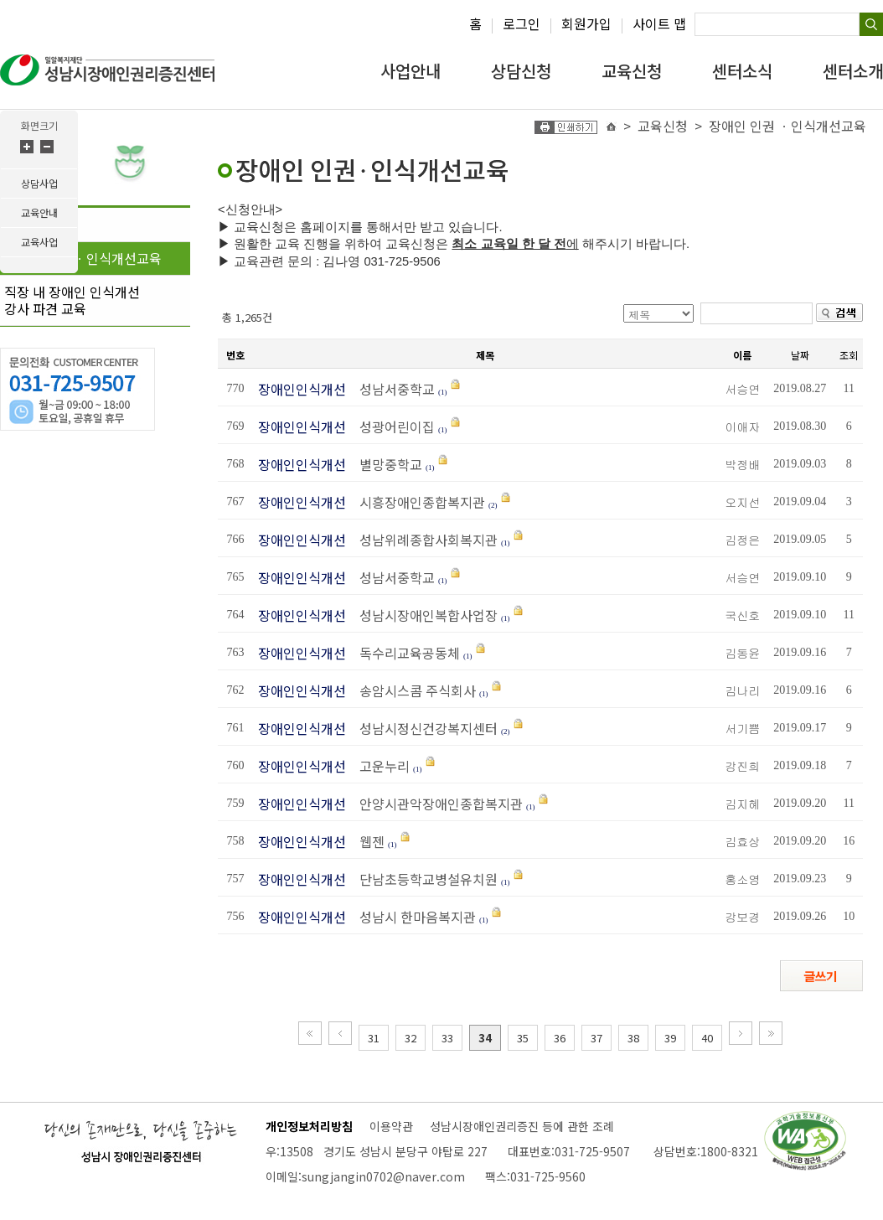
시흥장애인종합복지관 (417, 502)
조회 (848, 355)
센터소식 (742, 71)
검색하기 (871, 24)
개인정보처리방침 (309, 1126)
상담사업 (39, 183)
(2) (493, 505)
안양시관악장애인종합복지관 (436, 804)
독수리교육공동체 (404, 653)
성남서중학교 (393, 389)
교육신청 (632, 71)
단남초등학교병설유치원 (423, 879)
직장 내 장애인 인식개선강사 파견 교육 (72, 300)
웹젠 (367, 841)
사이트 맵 (659, 23)
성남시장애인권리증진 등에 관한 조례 (522, 1126)
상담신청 (521, 71)
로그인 (521, 23)
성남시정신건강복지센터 (423, 728)
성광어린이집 (392, 426)
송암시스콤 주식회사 (412, 690)
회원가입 (586, 23)
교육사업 (39, 242)
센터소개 (853, 71)
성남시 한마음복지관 (412, 917)
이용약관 (391, 1126)
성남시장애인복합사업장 (423, 615)
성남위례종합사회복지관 (423, 540)
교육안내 (39, 212)
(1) (442, 392)
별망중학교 (385, 464)
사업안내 (410, 71)
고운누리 (379, 766)
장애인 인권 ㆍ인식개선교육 (83, 258)
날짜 (800, 355)
